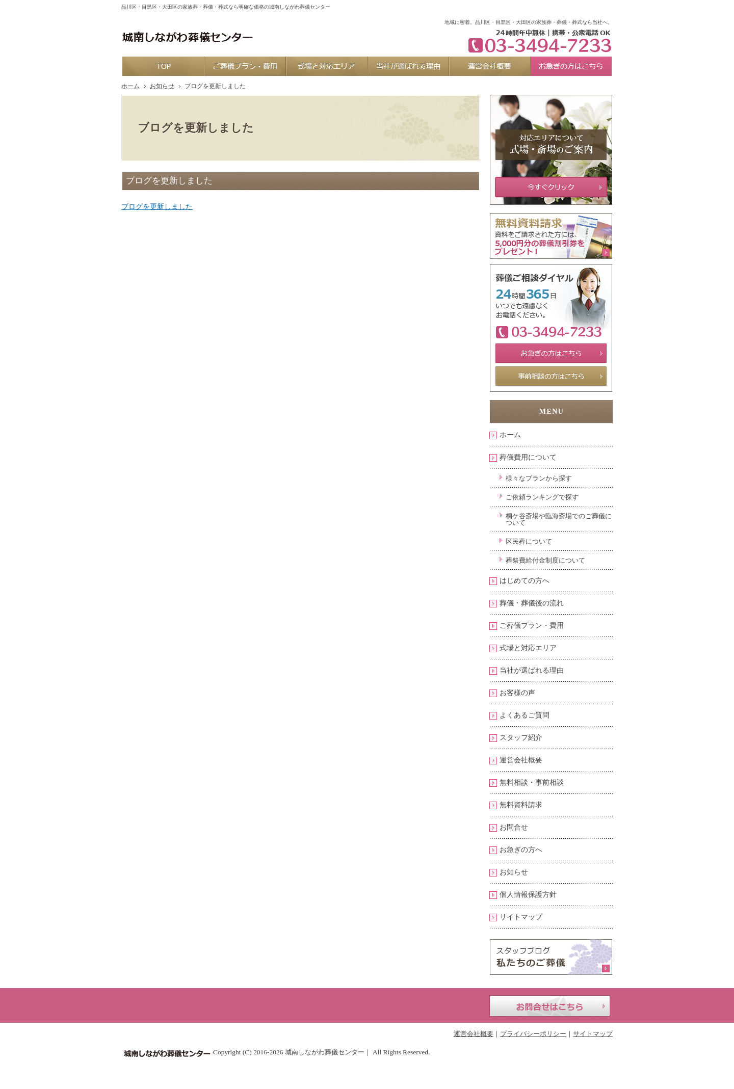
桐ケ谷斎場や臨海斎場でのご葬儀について (559, 519)
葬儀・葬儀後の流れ (532, 603)
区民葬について (529, 541)
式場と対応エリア (528, 648)
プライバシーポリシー (533, 1034)
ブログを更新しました (157, 206)
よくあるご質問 (524, 715)
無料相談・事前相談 (532, 782)
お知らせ (514, 872)
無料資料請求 (521, 805)
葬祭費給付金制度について (545, 560)
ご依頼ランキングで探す (542, 497)
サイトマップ (521, 917)
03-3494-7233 (536, 40)
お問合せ (514, 827)
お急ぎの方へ (521, 850)
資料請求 (535, 8)
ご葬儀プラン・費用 (532, 625)
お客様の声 (517, 693)
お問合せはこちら (549, 1006)
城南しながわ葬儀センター (324, 1052)
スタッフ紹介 (521, 737)
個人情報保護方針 (528, 894)
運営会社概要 (521, 760)
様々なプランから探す (539, 478)
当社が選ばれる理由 (532, 670)
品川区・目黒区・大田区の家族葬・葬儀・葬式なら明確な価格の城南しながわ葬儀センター (225, 7)
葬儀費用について (528, 457)
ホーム (510, 435)
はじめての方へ (524, 581)
